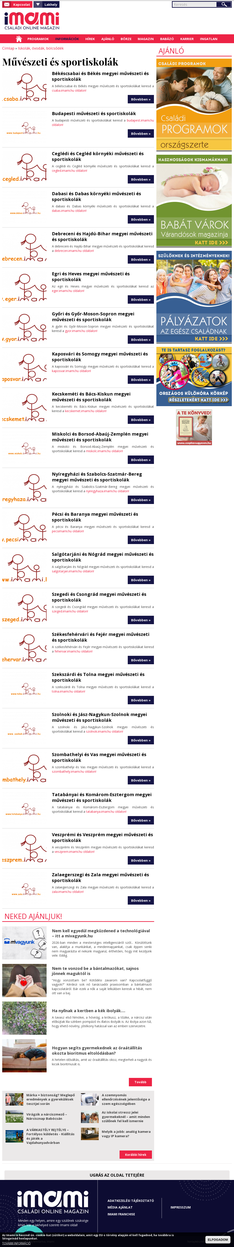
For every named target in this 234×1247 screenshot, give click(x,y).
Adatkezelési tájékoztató (131, 1200)
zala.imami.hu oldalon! (68, 891)
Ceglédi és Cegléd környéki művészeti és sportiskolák (98, 156)
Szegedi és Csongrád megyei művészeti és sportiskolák (99, 597)
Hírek (90, 39)
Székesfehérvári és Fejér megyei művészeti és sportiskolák (100, 637)
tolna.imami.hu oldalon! (68, 691)
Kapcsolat (21, 4)
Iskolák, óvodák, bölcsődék (39, 48)
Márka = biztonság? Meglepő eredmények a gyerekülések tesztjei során (50, 1099)
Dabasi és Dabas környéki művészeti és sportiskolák (96, 196)
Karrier (187, 39)
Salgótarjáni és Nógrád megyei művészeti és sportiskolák (103, 557)
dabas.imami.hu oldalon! (69, 210)
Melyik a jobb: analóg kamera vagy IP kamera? (126, 1133)
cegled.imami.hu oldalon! (69, 170)
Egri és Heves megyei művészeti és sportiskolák (91, 276)
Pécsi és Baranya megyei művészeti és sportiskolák (95, 517)
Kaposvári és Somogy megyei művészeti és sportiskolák (100, 356)
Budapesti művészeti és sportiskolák (94, 113)
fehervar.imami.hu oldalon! (73, 651)
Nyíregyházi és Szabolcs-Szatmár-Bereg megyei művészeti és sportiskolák (97, 477)
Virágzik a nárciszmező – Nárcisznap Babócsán (46, 1116)
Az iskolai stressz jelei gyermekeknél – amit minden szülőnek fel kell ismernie (126, 1116)
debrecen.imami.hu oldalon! (74, 250)
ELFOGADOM (218, 1240)
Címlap (19, 38)
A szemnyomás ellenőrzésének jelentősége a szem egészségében (126, 1099)
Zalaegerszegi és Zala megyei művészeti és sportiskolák (100, 877)
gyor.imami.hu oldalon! (81, 330)
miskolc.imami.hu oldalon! (104, 451)
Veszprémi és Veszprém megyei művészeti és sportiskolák (102, 837)
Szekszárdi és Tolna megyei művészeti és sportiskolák (98, 677)
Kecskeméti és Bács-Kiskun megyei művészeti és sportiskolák (91, 396)
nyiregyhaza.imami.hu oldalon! (107, 491)
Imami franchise (121, 1214)
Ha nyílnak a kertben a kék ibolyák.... (88, 1010)
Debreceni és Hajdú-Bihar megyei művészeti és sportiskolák (102, 236)
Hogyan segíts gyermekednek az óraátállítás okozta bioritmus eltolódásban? (97, 1050)
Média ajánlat (120, 1207)
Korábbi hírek (135, 1154)
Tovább (140, 1082)
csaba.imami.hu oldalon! (69, 90)
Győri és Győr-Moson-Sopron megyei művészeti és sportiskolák (93, 316)
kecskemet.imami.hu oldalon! (85, 411)
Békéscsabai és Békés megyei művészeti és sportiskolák (100, 76)
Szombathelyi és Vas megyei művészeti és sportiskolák (99, 757)
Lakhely (51, 4)
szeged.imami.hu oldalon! (70, 611)
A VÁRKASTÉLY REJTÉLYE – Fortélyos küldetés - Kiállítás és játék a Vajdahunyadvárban (50, 1136)
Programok (38, 39)
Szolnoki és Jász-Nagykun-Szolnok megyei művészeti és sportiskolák (99, 717)
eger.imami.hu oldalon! (68, 290)
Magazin (146, 39)
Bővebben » (141, 99)
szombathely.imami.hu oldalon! (74, 771)
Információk (67, 39)
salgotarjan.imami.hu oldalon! (73, 571)
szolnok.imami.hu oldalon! (104, 731)
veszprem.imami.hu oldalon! (74, 851)
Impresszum (181, 1207)
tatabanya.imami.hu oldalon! (106, 811)
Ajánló (107, 39)
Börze (126, 39)
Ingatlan (208, 39)
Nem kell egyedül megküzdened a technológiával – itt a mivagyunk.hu (101, 933)
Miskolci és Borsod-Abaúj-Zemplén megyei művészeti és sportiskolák (100, 436)
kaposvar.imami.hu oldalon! (71, 371)
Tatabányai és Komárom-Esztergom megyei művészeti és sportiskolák (102, 797)
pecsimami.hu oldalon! (68, 531)
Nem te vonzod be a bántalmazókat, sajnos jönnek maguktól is (95, 970)
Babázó (167, 39)
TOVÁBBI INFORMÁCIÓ (16, 1243)
